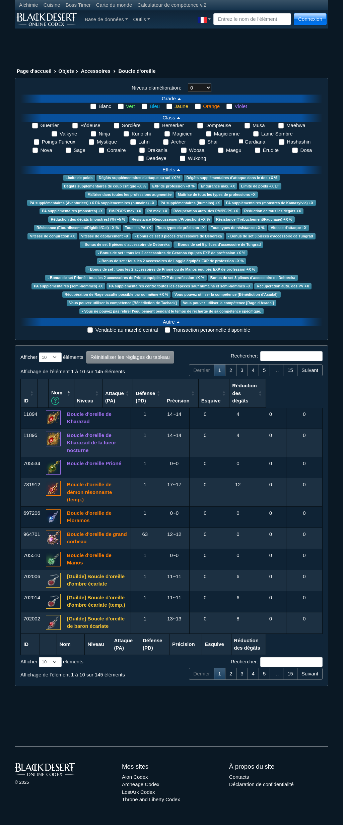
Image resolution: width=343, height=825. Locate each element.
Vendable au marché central (126, 330)
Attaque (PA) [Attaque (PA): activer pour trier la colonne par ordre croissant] (171, 397)
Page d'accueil (34, 71)
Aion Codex (135, 777)
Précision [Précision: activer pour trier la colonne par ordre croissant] (234, 400)
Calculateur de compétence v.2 (171, 5)
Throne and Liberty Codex (151, 799)
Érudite (271, 150)
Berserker (173, 125)
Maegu (234, 150)
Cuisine (52, 5)
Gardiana (255, 142)
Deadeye (156, 158)
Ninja (104, 133)
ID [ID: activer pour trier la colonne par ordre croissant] (25, 400)
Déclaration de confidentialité (261, 784)
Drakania (157, 150)
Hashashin (299, 142)
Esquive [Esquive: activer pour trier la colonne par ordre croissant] (267, 400)
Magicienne (227, 133)
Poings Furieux (58, 142)
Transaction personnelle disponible (211, 330)
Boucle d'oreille (137, 71)
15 (290, 370)
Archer (178, 142)
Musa (259, 125)
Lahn (143, 142)
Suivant (309, 370)
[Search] (252, 19)
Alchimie (28, 5)
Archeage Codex (140, 784)
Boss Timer (78, 5)
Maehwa (295, 125)
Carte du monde (114, 5)
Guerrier (49, 125)
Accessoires (96, 71)
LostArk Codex (138, 792)
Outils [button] (141, 19)
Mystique (107, 142)
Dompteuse (218, 125)
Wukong (197, 158)
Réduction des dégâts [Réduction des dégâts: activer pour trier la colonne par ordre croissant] (301, 393)
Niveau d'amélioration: (156, 88)
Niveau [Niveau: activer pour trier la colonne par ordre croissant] (141, 400)
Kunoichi (141, 133)
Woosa (196, 150)
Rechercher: (277, 356)
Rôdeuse (90, 125)
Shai (212, 142)
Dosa (306, 150)
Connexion (310, 19)
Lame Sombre (277, 133)
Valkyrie (68, 133)
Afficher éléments (51, 357)
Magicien (183, 133)
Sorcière (131, 125)
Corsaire (116, 150)
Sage (79, 150)
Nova (46, 150)
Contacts (239, 777)
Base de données (106, 19)
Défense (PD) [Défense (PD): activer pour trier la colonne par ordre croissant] (201, 397)
